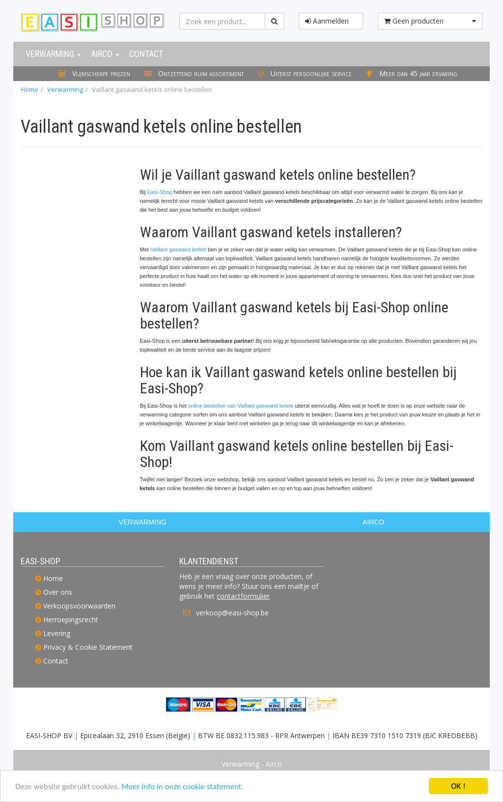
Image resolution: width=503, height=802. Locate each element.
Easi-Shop (159, 192)
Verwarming (53, 54)
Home (29, 89)
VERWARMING (143, 522)
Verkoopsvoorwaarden (79, 605)
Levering (56, 633)
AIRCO (373, 522)
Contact (146, 54)
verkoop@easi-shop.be (232, 612)
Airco (105, 54)
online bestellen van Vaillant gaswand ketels (240, 406)
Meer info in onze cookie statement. (182, 787)
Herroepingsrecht (70, 619)
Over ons (57, 592)
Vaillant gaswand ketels (178, 249)
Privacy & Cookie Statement (88, 647)
